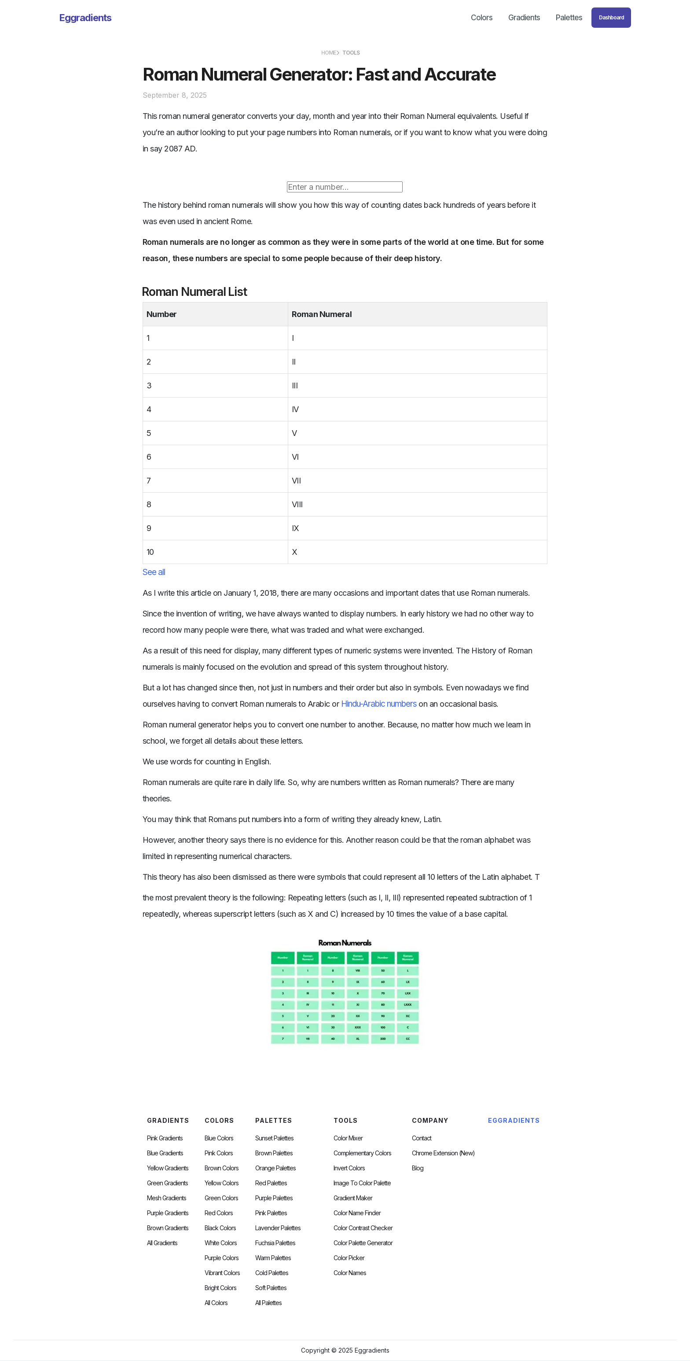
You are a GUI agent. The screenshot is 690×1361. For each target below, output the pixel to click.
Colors (481, 17)
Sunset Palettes (274, 1138)
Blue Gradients (165, 1153)
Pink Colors (219, 1153)
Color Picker (349, 1257)
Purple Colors (222, 1257)
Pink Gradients (165, 1138)
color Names (350, 1272)
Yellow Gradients (167, 1168)
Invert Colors (349, 1168)
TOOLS (351, 52)
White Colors (221, 1243)
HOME (328, 52)
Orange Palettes (275, 1168)
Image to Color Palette (362, 1183)
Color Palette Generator (363, 1243)
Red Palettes (271, 1183)
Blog (417, 1168)
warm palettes (273, 1257)
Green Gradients (167, 1183)
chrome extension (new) (443, 1153)
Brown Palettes (274, 1153)
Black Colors (220, 1228)
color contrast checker (363, 1228)
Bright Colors (220, 1287)
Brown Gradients (167, 1228)
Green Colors (221, 1198)
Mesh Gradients (166, 1198)
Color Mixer (348, 1138)
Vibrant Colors (222, 1272)
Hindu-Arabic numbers (379, 704)
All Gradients (162, 1243)
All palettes (268, 1302)
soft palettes (270, 1287)
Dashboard (611, 17)
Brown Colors (222, 1168)
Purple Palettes (274, 1198)
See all (154, 572)
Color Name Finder (357, 1213)
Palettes (569, 17)
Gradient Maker (353, 1198)
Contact (421, 1138)
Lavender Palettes (278, 1228)
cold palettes (271, 1272)
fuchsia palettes (275, 1243)
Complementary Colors (362, 1153)
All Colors (216, 1302)
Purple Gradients (167, 1213)
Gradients (524, 17)
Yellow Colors (222, 1183)
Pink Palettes (271, 1213)
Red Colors (219, 1213)
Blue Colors (219, 1138)
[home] (85, 17)
